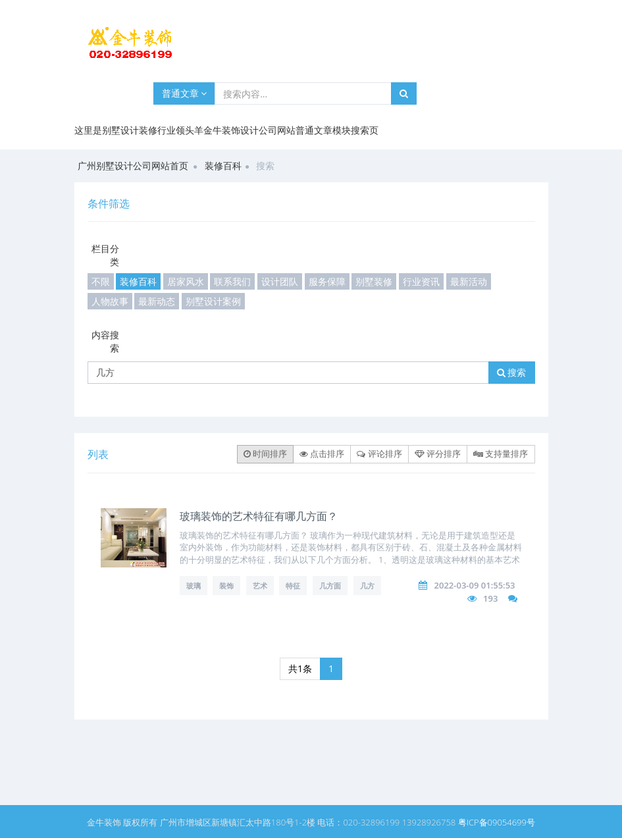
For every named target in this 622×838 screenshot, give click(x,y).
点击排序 (321, 453)
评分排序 (438, 453)
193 (490, 598)
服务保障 (327, 281)
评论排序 (379, 453)
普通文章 (184, 93)
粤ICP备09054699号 (496, 822)
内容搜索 (105, 341)
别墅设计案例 (213, 301)
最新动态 (156, 301)
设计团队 (279, 281)
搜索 (512, 372)
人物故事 (109, 301)
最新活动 (468, 281)
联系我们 (232, 281)
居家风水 (185, 281)
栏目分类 (105, 255)
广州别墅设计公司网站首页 (133, 165)
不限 (100, 281)
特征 (293, 585)
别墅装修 (373, 281)
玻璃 (193, 585)
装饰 (226, 585)
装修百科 (223, 165)
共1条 (300, 668)
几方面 (330, 585)
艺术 (260, 585)
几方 (367, 585)
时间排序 (265, 453)
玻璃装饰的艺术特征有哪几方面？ (259, 516)
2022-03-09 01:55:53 (474, 585)
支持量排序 (500, 453)
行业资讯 (421, 281)
